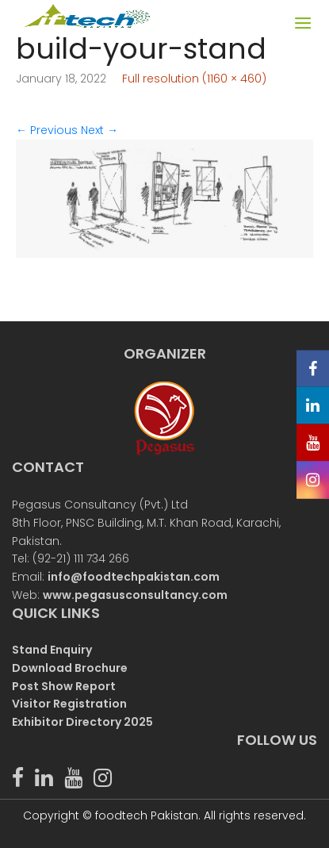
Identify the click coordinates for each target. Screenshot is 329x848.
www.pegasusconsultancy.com (135, 595)
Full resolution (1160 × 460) (194, 78)
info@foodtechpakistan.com (134, 577)
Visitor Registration (69, 704)
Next (99, 130)
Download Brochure (70, 668)
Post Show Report (64, 686)
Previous (47, 130)
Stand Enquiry (52, 650)
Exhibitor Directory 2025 (82, 722)
